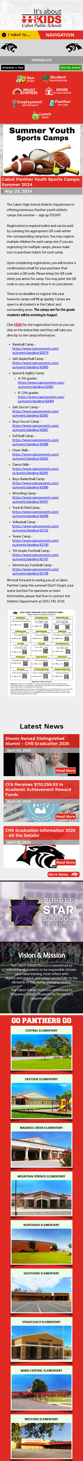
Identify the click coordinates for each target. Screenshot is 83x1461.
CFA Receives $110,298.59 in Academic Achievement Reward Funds (38, 789)
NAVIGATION (60, 35)
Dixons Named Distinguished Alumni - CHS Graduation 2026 (37, 741)
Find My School (70, 67)
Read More (65, 770)
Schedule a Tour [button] (12, 67)
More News (58, 874)
